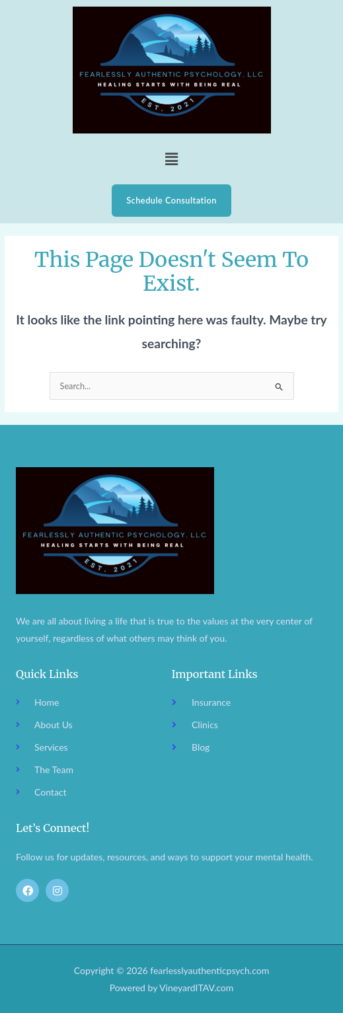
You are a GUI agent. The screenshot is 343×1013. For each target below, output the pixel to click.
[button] (171, 159)
